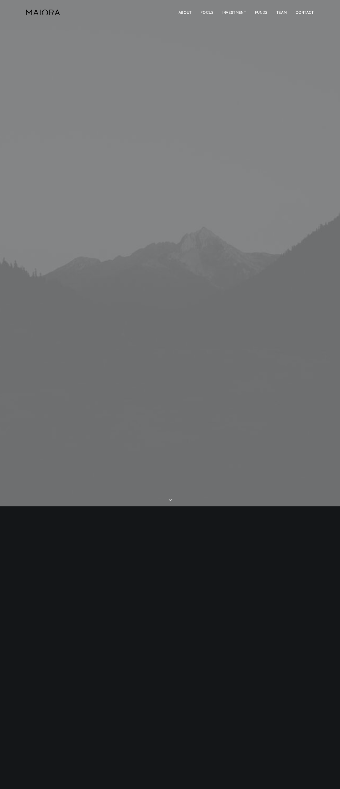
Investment (234, 13)
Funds (261, 13)
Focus (207, 13)
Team (281, 13)
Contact (304, 13)
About (185, 13)
